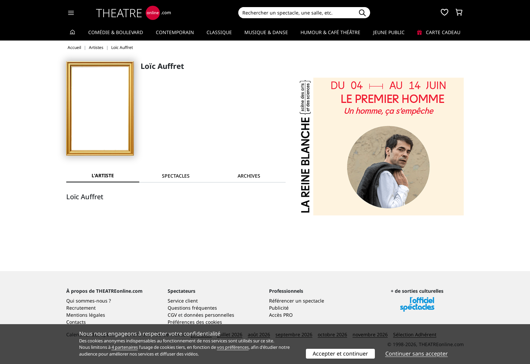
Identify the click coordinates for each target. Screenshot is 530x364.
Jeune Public (389, 32)
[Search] (296, 12)
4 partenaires (125, 347)
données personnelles (209, 315)
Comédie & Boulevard (115, 32)
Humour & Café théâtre (330, 32)
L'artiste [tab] (103, 175)
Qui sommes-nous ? (88, 300)
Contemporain (175, 32)
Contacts (76, 322)
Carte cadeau (438, 32)
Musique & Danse (266, 32)
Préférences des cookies (195, 322)
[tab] (175, 176)
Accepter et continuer (340, 353)
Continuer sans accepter (416, 353)
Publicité (279, 308)
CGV (172, 315)
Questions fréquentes (192, 308)
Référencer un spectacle (296, 300)
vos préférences (233, 347)
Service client (183, 300)
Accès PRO (281, 315)
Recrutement (81, 308)
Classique (219, 32)
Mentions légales (85, 315)
